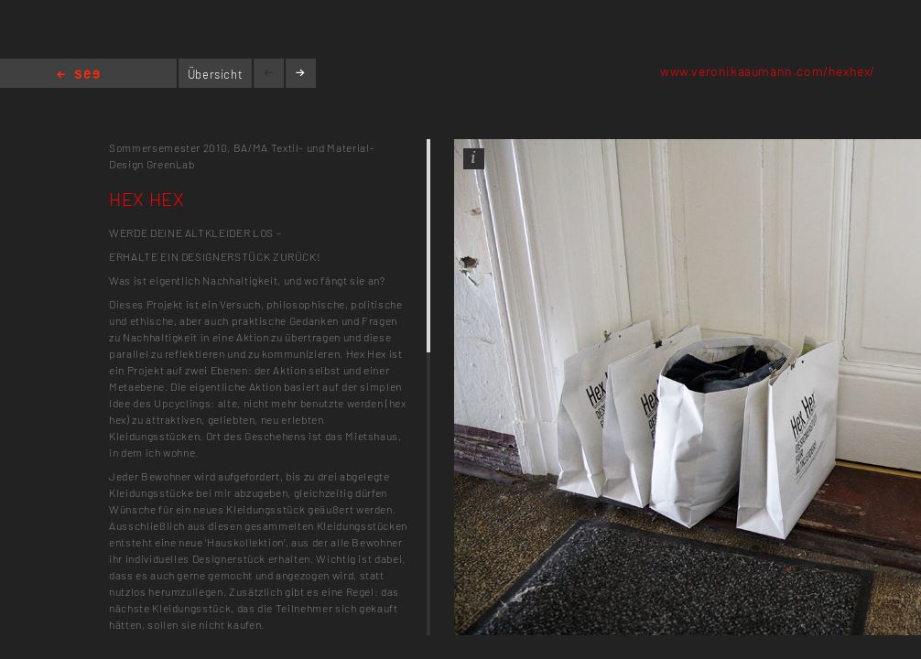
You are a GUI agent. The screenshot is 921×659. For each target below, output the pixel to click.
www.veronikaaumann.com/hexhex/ (767, 71)
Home (78, 75)
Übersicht (216, 74)
